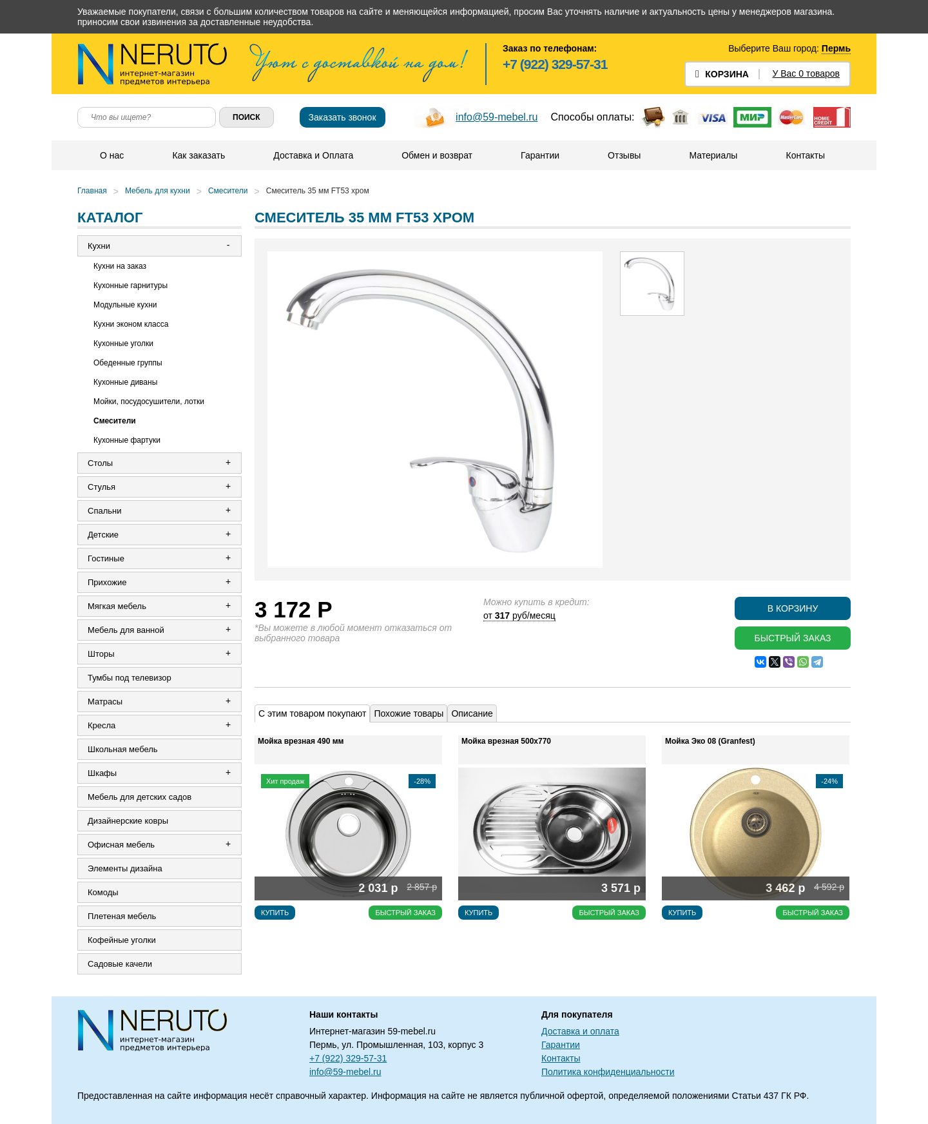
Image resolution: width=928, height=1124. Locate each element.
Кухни (99, 246)
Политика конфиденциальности (608, 1072)
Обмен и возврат (436, 155)
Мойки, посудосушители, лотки (148, 401)
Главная (92, 190)
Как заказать (198, 155)
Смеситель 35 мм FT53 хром (317, 190)
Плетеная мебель (122, 916)
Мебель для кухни (157, 190)
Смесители (228, 190)
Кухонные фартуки (126, 440)
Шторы (101, 654)
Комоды (103, 892)
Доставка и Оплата (313, 155)
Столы (100, 463)
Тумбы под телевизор (129, 678)
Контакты (805, 155)
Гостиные (106, 558)
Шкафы (102, 773)
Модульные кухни (125, 304)
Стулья (101, 487)
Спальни (104, 511)
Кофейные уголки (122, 940)
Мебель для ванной (126, 630)
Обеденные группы (127, 362)
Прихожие (107, 582)
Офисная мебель (121, 844)
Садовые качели (120, 964)
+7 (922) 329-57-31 (555, 64)
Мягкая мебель (117, 606)
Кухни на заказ (119, 266)
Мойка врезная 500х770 (506, 741)
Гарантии (540, 155)
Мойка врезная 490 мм (300, 741)
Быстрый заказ (792, 638)
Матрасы (105, 701)
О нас (112, 155)
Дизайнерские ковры (128, 821)
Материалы (713, 155)
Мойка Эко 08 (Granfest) (710, 741)
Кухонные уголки (123, 343)
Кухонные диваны (125, 382)
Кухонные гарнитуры (130, 285)
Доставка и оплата (580, 1031)
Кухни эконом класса (130, 324)
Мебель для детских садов (139, 797)
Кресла (101, 725)
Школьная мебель (123, 749)
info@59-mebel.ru (496, 116)
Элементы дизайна (125, 868)
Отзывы (624, 155)
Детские (103, 534)
